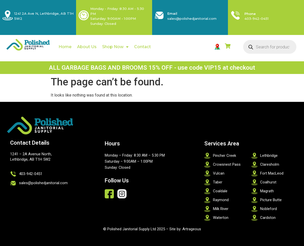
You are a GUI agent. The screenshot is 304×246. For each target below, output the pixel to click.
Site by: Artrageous (185, 229)
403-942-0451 (256, 18)
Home (65, 46)
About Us (87, 46)
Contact (142, 46)
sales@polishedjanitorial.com (192, 18)
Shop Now (115, 47)
